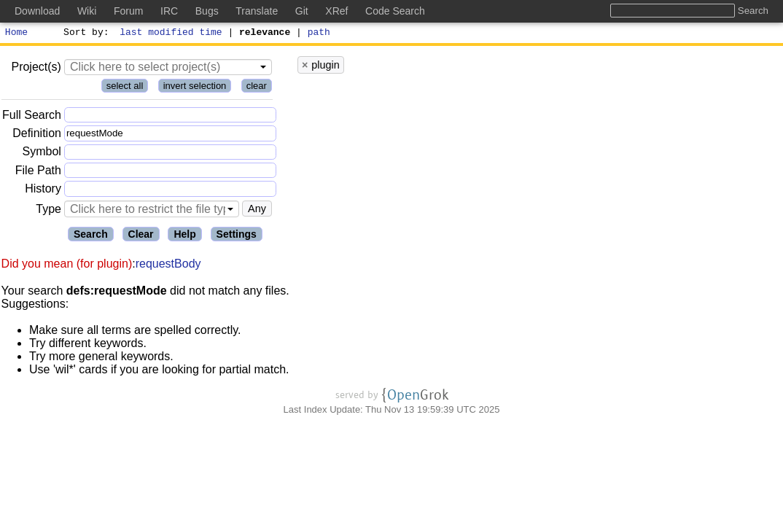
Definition (36, 135)
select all (125, 87)
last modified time (171, 33)
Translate (256, 11)
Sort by (84, 33)
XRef (336, 11)
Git (301, 11)
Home (16, 33)
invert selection (195, 87)
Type (48, 211)
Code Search (395, 11)
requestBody (168, 266)
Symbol (42, 154)
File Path (38, 172)
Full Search (31, 117)
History (43, 190)
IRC (169, 11)
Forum (128, 11)
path (319, 33)
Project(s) (36, 69)
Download (37, 11)
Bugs (207, 11)
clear (256, 87)
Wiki (86, 11)
